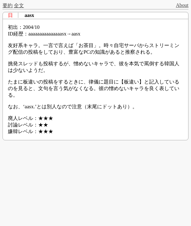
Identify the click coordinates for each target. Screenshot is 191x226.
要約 (8, 5)
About (182, 5)
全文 (19, 5)
